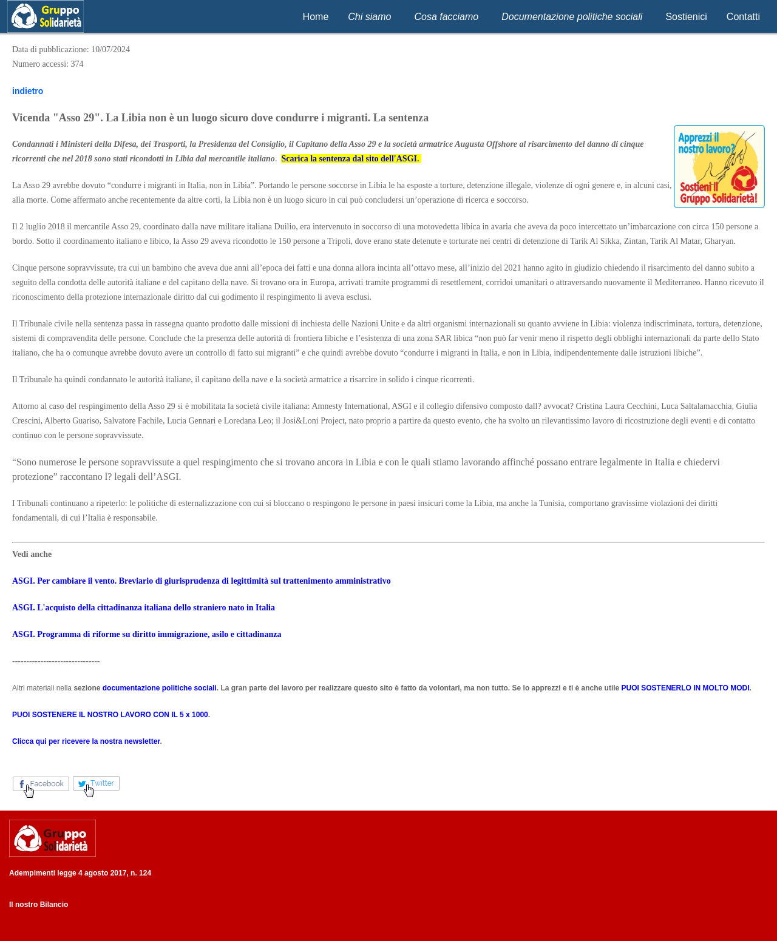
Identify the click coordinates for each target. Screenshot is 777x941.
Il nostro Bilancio (38, 904)
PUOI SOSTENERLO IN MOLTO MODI (686, 688)
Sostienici (686, 17)
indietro (27, 91)
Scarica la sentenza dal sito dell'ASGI (349, 158)
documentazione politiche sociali (160, 688)
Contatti (743, 17)
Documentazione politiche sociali (571, 17)
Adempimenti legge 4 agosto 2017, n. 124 (80, 873)
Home (316, 17)
